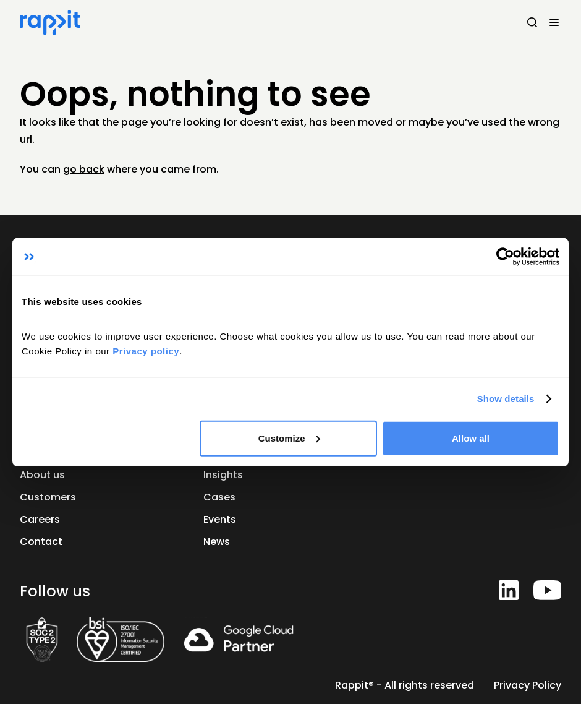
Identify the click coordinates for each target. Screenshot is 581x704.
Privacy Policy (527, 685)
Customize (289, 437)
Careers (40, 519)
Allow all (471, 437)
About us (42, 475)
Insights (223, 475)
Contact (41, 541)
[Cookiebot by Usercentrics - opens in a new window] (505, 256)
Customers (48, 497)
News (216, 541)
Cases (219, 497)
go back (83, 169)
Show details (506, 398)
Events (219, 519)
